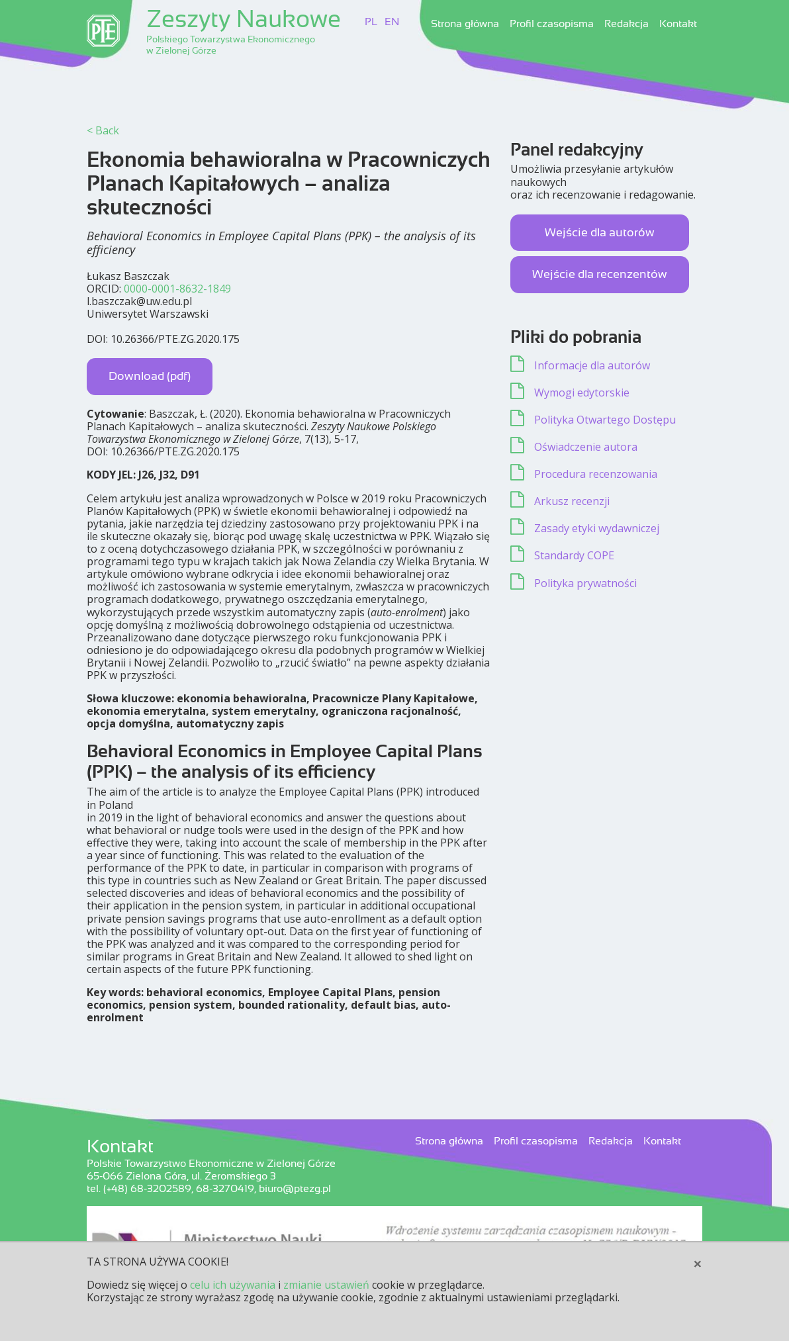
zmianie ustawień (326, 1284)
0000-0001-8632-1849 (177, 288)
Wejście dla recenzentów (599, 274)
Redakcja (626, 24)
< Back (103, 130)
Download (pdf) (150, 376)
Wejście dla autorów (600, 232)
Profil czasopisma (552, 24)
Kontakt (678, 24)
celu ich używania (232, 1284)
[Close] (697, 1264)
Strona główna (465, 24)
